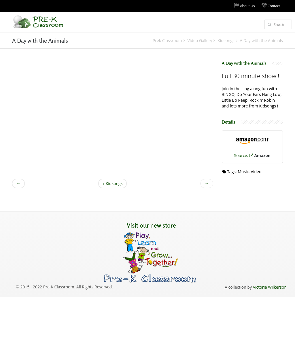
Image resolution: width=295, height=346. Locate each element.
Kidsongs (112, 183)
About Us (244, 5)
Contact (271, 5)
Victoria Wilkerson (270, 287)
